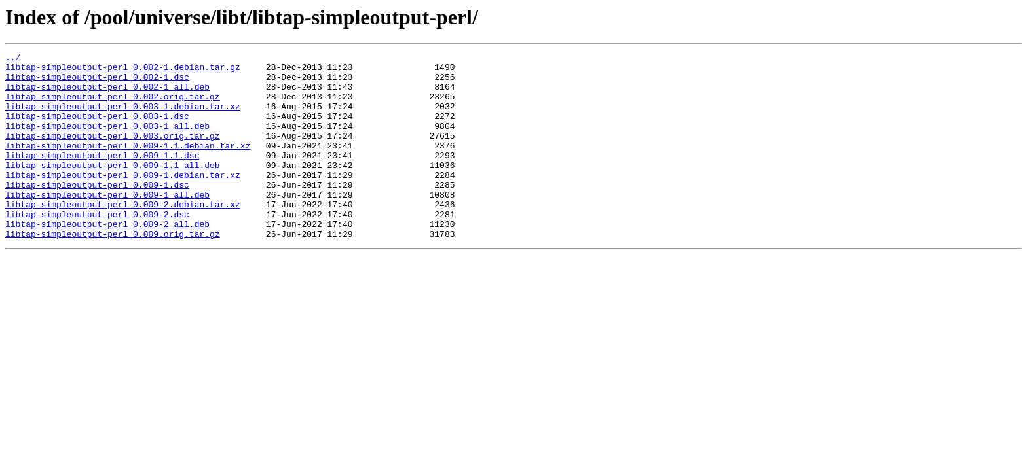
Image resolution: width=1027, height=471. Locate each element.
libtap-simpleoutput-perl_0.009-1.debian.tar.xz (122, 200)
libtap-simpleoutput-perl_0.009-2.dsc (97, 247)
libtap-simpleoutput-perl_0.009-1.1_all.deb (112, 188)
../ (12, 59)
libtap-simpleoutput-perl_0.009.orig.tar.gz (112, 271)
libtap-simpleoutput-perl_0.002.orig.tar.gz (112, 106)
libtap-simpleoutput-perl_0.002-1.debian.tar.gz (122, 71)
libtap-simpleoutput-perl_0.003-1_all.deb (107, 141)
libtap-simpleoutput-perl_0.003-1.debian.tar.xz (122, 118)
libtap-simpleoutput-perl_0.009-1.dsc (97, 212)
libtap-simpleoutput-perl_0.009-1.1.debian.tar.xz (127, 165)
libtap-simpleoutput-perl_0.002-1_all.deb (107, 94)
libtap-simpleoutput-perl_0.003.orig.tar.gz (112, 153)
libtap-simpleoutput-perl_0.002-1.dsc (97, 82)
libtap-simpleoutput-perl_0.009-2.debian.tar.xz (122, 235)
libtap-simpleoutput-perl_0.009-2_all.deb (107, 259)
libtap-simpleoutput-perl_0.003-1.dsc (97, 129)
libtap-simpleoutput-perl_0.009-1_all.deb (107, 224)
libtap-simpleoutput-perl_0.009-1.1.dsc (102, 177)
